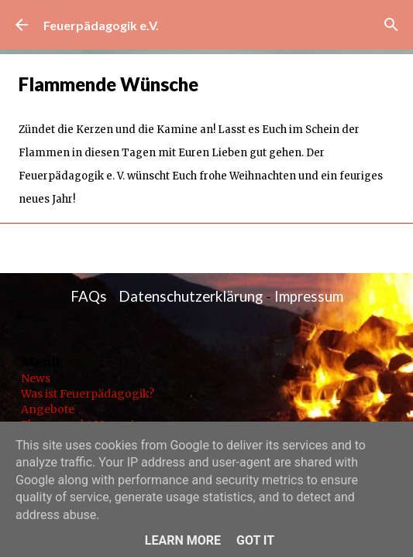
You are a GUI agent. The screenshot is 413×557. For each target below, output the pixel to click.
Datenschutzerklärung (191, 296)
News (35, 378)
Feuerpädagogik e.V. (101, 25)
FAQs (89, 296)
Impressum (308, 296)
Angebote (47, 409)
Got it (255, 540)
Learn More (183, 540)
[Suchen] (391, 24)
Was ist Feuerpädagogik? (87, 394)
